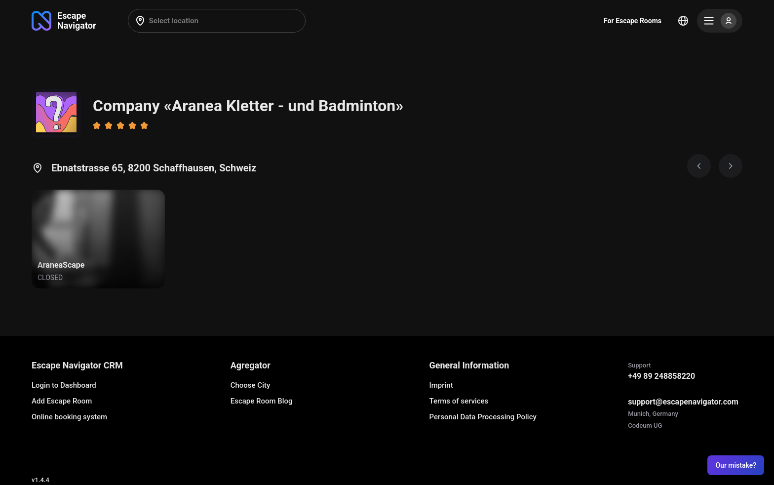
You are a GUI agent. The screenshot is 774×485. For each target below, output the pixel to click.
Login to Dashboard (64, 385)
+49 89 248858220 (661, 376)
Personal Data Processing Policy (482, 416)
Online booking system (69, 416)
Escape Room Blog (262, 401)
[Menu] (719, 21)
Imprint (441, 385)
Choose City (251, 385)
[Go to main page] (64, 21)
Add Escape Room (62, 401)
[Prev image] (699, 166)
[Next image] (730, 166)
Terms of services (458, 401)
